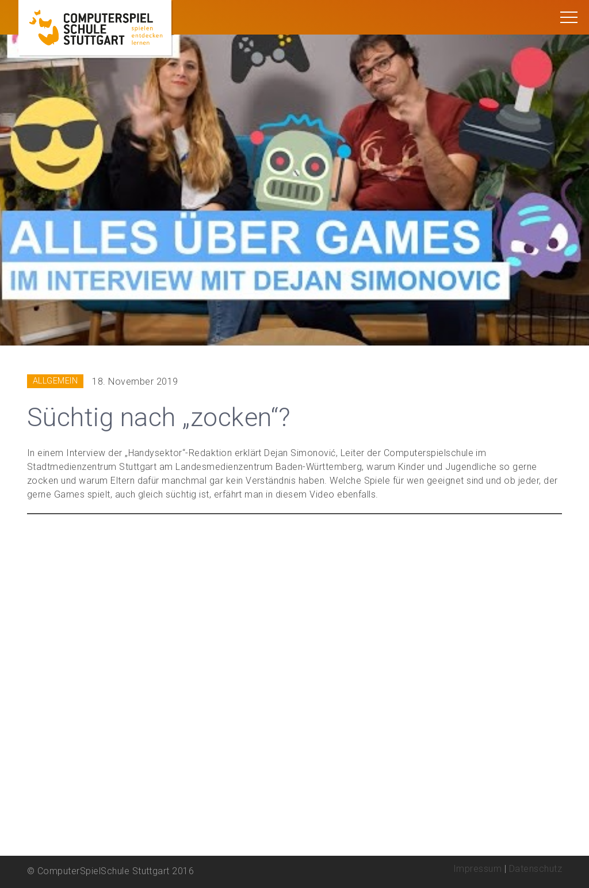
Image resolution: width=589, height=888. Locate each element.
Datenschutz (535, 868)
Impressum (477, 868)
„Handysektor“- (157, 452)
